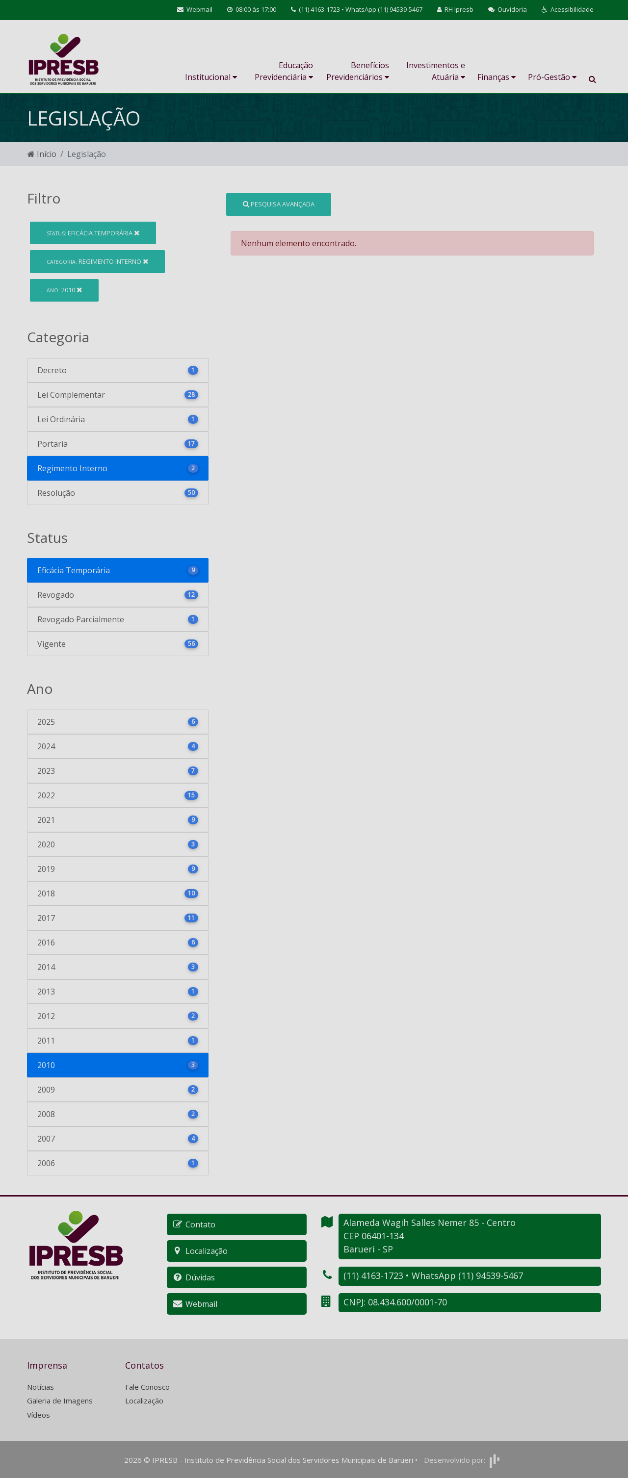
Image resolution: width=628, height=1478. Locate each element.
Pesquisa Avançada (278, 204)
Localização (144, 1400)
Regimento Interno (97, 261)
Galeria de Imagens (60, 1400)
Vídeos (38, 1415)
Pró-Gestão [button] (552, 77)
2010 (64, 289)
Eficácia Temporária (93, 233)
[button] (567, 10)
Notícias (40, 1387)
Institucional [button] (211, 77)
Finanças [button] (496, 77)
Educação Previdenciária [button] (284, 71)
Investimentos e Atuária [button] (435, 71)
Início (41, 154)
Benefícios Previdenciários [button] (357, 71)
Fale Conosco (147, 1387)
